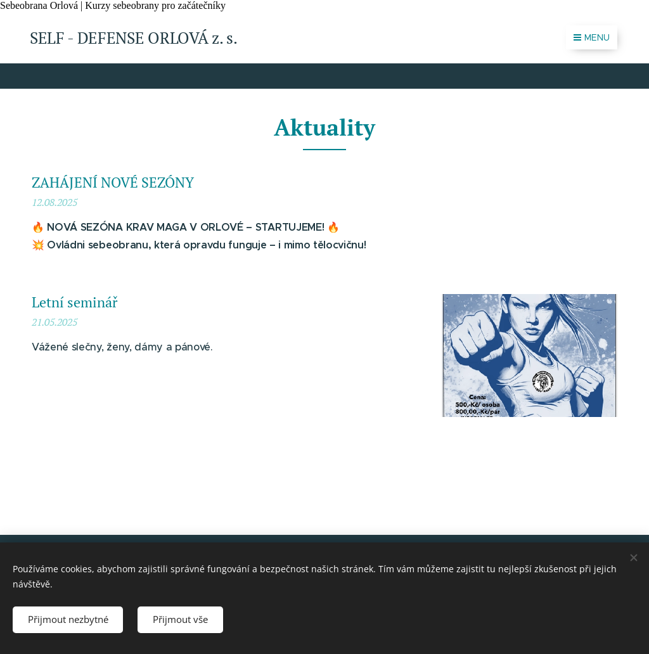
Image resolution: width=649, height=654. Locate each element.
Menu (592, 37)
